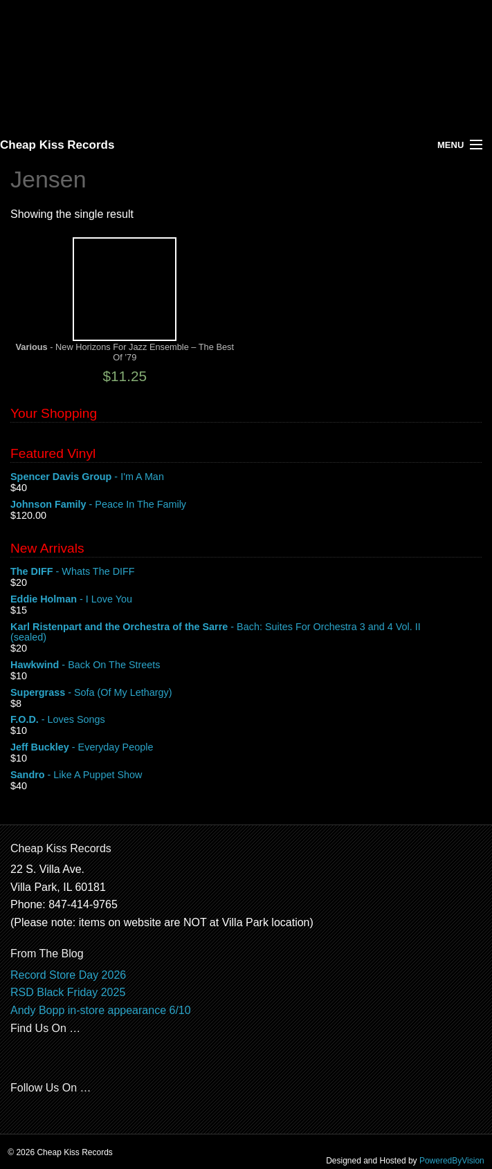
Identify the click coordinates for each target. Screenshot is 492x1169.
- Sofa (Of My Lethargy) (246, 693)
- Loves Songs (246, 720)
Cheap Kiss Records (57, 144)
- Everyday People (246, 747)
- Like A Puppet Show (246, 775)
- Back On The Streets (246, 665)
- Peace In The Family (246, 504)
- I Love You (246, 599)
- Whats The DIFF (246, 572)
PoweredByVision (451, 1161)
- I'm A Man (246, 477)
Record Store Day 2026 (68, 975)
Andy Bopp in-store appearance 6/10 (100, 1010)
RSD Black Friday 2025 (67, 992)
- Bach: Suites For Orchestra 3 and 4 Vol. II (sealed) (246, 633)
